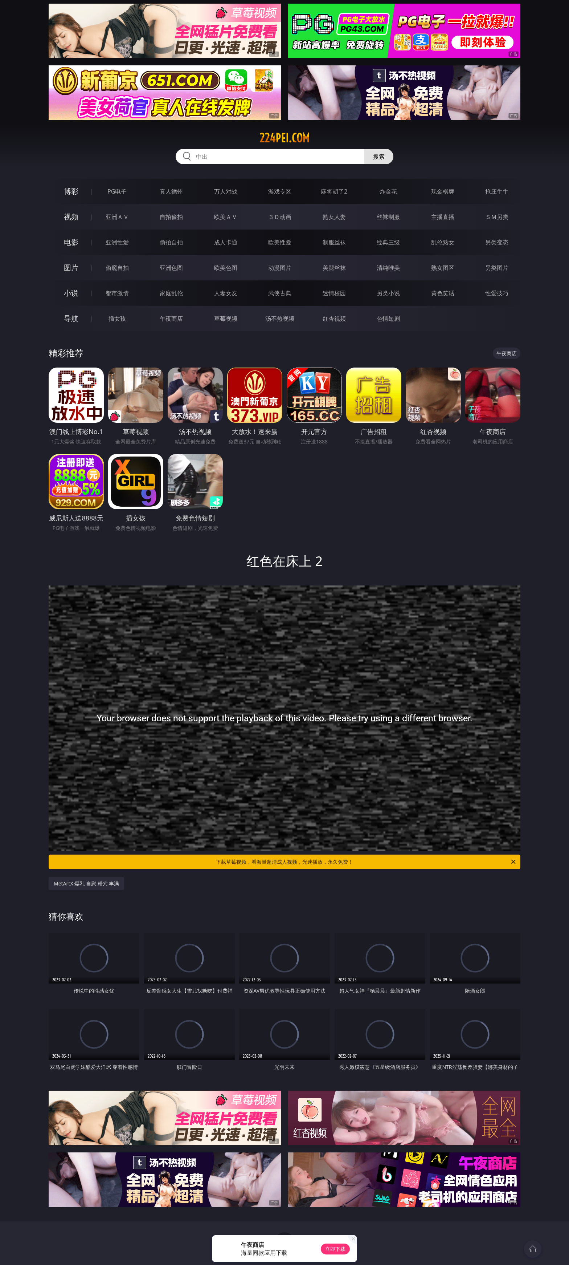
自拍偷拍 (171, 217)
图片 (71, 267)
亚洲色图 (171, 268)
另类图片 (496, 268)
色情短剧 (388, 319)
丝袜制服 (388, 217)
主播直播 (442, 217)
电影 (71, 242)
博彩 (71, 191)
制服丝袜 (334, 242)
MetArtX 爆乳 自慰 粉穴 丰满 (86, 883)
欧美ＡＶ (225, 217)
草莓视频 (225, 319)
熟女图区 (442, 268)
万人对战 (225, 191)
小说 (71, 293)
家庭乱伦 (171, 293)
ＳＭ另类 (496, 217)
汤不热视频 (279, 319)
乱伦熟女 (442, 242)
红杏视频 (334, 319)
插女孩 (117, 319)
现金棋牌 (442, 191)
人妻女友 (225, 293)
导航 (71, 318)
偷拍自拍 (171, 242)
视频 (71, 217)
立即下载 (335, 1248)
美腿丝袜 (334, 268)
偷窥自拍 (117, 268)
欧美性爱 (279, 242)
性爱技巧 (496, 293)
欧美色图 (225, 268)
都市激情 (117, 293)
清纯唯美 (388, 268)
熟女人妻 (334, 217)
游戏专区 (279, 191)
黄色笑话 (442, 293)
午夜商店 (171, 319)
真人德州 (171, 191)
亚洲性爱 (117, 242)
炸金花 (388, 191)
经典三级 (388, 242)
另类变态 (496, 242)
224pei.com (284, 138)
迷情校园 (334, 293)
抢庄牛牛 (496, 191)
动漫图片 (279, 268)
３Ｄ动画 (279, 217)
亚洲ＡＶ (117, 217)
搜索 (379, 157)
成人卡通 (225, 242)
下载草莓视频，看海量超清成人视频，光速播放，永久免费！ (366, 861)
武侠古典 (279, 293)
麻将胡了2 (334, 191)
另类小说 (388, 293)
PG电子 (117, 191)
